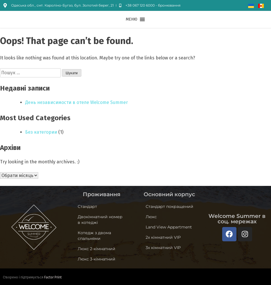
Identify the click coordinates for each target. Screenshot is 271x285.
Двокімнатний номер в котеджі (100, 219)
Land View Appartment (169, 227)
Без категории (41, 132)
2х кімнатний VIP (163, 237)
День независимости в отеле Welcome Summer (76, 102)
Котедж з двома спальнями (94, 235)
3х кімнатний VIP (163, 247)
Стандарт (87, 206)
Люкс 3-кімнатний (96, 259)
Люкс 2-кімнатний (96, 248)
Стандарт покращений (169, 206)
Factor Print (53, 277)
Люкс (151, 216)
